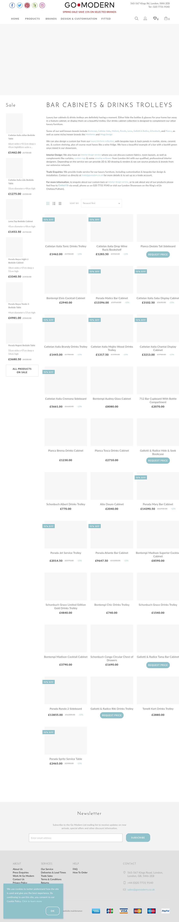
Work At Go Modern (23, 878)
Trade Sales (47, 878)
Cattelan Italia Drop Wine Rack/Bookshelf (112, 247)
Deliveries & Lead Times (53, 874)
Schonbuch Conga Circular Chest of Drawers (111, 661)
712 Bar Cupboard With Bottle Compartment (158, 403)
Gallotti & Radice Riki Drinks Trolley (112, 715)
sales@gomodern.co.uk (141, 891)
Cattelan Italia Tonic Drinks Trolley (65, 246)
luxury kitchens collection (104, 141)
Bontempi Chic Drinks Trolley (112, 608)
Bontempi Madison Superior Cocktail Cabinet (158, 557)
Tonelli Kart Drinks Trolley (158, 713)
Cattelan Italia (106, 130)
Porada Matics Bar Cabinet (111, 298)
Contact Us (18, 881)
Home (15, 18)
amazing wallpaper (106, 158)
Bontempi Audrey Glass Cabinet (112, 402)
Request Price (157, 254)
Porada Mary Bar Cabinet (158, 507)
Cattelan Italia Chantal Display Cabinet (158, 351)
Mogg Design (119, 134)
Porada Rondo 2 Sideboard (65, 713)
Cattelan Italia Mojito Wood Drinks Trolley (112, 351)
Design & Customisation (79, 18)
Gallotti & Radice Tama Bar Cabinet (158, 661)
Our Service (47, 871)
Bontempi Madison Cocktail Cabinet (66, 661)
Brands (51, 18)
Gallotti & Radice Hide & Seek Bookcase (158, 455)
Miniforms (102, 134)
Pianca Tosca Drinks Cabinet (112, 453)
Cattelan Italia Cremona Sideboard (65, 402)
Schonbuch (163, 130)
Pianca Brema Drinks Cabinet (66, 453)
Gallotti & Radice (148, 130)
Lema (135, 130)
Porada (127, 130)
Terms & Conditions (51, 881)
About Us (18, 871)
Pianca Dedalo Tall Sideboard (158, 246)
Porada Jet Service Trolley (66, 556)
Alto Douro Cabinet (112, 507)
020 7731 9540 (161, 6)
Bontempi (93, 130)
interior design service (92, 154)
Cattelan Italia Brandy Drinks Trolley (66, 351)
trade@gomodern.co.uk (94, 175)
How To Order (80, 874)
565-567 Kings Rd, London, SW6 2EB (150, 3)
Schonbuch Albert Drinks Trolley (65, 507)
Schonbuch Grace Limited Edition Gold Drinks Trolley (66, 609)
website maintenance (74, 913)
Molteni (119, 130)
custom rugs (80, 158)
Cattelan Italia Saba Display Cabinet (158, 299)
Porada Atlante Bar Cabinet (112, 556)
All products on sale (22, 377)
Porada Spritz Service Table (66, 767)
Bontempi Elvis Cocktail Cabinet (66, 298)
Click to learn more (32, 901)
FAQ (75, 871)
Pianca (49, 134)
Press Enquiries (21, 874)
